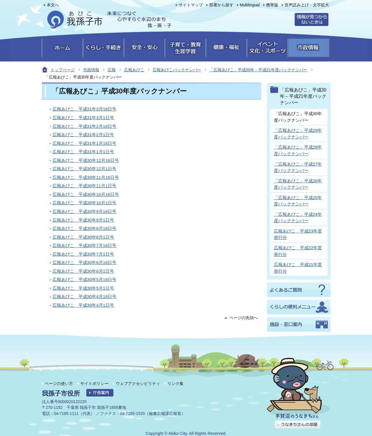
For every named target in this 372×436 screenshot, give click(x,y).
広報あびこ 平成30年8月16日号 (85, 228)
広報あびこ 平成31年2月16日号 (85, 126)
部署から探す (221, 5)
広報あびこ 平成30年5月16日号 (85, 279)
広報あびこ (134, 70)
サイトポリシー (94, 383)
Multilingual (250, 5)
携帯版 (272, 5)
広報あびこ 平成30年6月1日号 (83, 271)
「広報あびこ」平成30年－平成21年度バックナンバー (258, 70)
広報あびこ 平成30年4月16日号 (85, 296)
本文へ (53, 5)
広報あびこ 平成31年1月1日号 (83, 151)
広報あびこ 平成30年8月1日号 (83, 237)
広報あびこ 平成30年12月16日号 (86, 160)
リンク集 (175, 383)
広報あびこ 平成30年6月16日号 (85, 262)
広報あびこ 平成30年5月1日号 (83, 288)
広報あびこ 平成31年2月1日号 (83, 134)
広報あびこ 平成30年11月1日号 (85, 185)
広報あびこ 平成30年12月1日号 (85, 168)
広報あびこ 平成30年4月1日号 (83, 305)
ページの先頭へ (243, 318)
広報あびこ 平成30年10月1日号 (85, 202)
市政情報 (91, 70)
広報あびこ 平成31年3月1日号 (83, 117)
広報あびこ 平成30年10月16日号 (86, 194)
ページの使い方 (59, 383)
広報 (112, 70)
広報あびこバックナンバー (177, 70)
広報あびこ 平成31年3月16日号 (85, 108)
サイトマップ (191, 5)
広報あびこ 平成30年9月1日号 (83, 220)
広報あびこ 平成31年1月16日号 (85, 143)
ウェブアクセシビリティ (138, 383)
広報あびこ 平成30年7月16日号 (85, 245)
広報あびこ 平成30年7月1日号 (83, 254)
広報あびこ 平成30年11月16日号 (86, 177)
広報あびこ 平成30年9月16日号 (85, 211)
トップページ (63, 70)
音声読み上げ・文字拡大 (307, 5)
